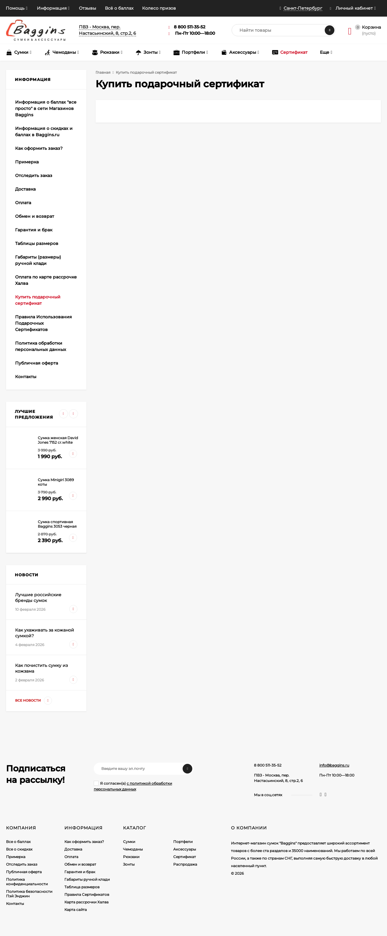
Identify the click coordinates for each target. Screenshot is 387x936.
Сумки (129, 841)
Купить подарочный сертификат (37, 300)
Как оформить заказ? (39, 148)
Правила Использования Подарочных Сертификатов (43, 323)
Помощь (15, 8)
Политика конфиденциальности (27, 881)
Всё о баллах (119, 8)
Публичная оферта (36, 363)
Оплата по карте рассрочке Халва (46, 280)
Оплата (23, 202)
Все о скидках (19, 849)
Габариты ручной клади (87, 879)
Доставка (25, 189)
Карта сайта (75, 909)
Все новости (33, 700)
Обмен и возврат (34, 216)
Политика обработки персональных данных (40, 346)
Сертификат (184, 856)
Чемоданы (133, 849)
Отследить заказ (33, 175)
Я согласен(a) (133, 786)
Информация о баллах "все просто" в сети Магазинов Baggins (45, 108)
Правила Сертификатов (86, 894)
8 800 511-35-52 (267, 765)
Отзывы (87, 8)
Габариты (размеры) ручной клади (38, 260)
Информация (52, 8)
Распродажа (185, 864)
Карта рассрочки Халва (86, 902)
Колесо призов (159, 8)
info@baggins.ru (334, 765)
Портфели (183, 841)
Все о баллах (18, 841)
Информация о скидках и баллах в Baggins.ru (44, 131)
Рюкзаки (131, 856)
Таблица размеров (81, 887)
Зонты (129, 864)
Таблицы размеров (36, 243)
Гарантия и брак (33, 230)
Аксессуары (184, 849)
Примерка (27, 162)
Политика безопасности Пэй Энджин (29, 893)
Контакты (25, 376)
